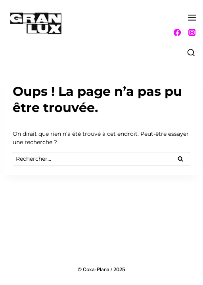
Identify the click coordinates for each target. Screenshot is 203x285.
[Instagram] (192, 32)
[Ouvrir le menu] (192, 20)
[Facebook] (177, 32)
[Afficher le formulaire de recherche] (191, 53)
